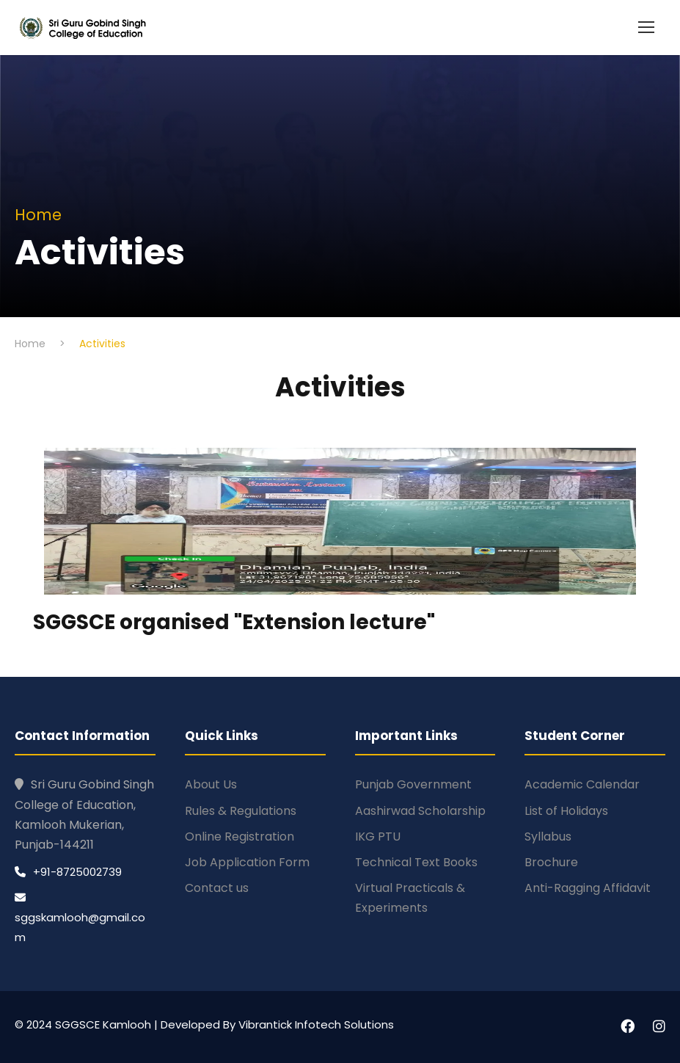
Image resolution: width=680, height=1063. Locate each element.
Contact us (217, 887)
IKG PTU (378, 836)
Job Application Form (247, 862)
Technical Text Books (416, 862)
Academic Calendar (582, 784)
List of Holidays (566, 810)
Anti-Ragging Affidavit (587, 887)
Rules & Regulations (240, 810)
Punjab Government (413, 784)
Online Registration (239, 836)
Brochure (551, 862)
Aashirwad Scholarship (420, 810)
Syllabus (547, 836)
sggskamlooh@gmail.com (80, 918)
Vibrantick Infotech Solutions (316, 1024)
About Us (211, 784)
